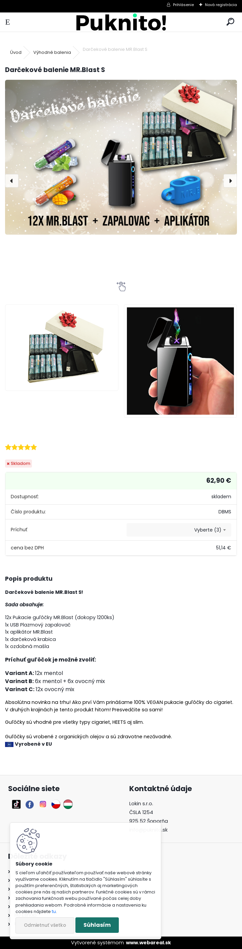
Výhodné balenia (52, 52)
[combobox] (179, 530)
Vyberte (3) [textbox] (207, 530)
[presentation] (12, 181)
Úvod (16, 52)
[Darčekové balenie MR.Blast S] (121, 157)
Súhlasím (97, 925)
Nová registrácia (221, 4)
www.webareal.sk (148, 942)
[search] (230, 22)
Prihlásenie (183, 4)
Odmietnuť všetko (45, 925)
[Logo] (121, 22)
